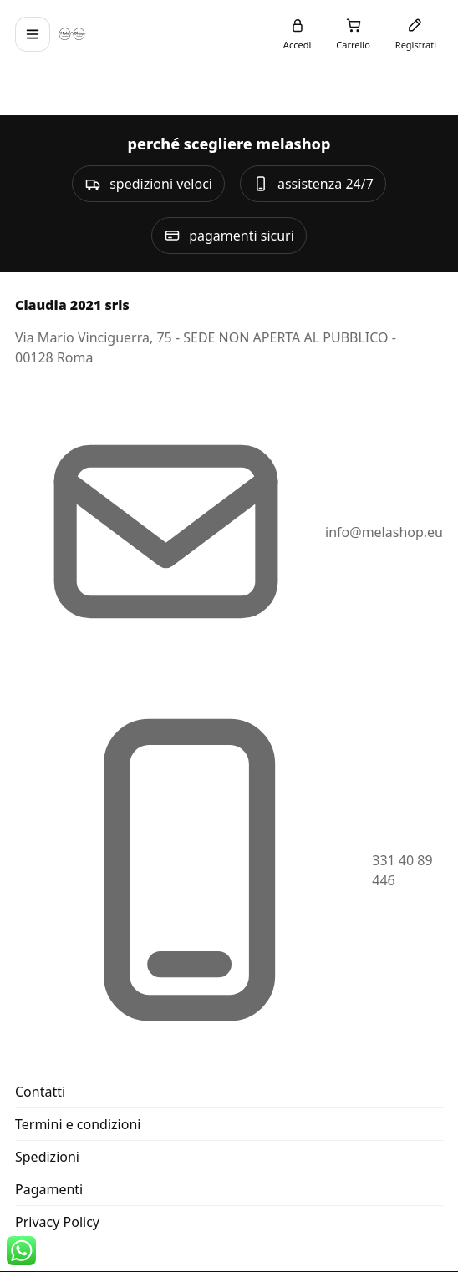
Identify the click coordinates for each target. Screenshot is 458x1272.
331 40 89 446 (402, 870)
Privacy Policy (57, 1222)
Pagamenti (49, 1189)
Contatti (40, 1091)
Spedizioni (47, 1157)
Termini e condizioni (77, 1124)
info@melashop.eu (384, 532)
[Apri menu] (32, 34)
